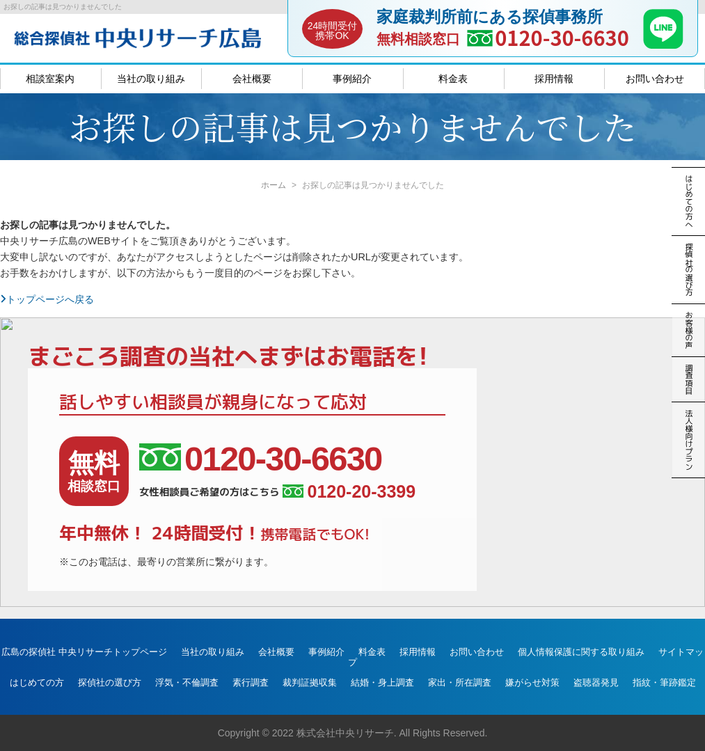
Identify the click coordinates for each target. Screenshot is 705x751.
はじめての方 (37, 682)
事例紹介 (352, 78)
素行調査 (250, 682)
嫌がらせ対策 (532, 682)
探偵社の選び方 (109, 682)
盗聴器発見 (596, 682)
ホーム (273, 185)
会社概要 (251, 78)
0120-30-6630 (562, 37)
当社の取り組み (151, 78)
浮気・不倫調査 (187, 682)
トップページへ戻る (47, 299)
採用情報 (553, 78)
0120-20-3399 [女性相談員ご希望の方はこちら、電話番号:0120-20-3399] (349, 491)
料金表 (453, 78)
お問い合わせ (655, 78)
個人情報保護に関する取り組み (581, 652)
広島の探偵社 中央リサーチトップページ (84, 652)
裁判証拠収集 (310, 682)
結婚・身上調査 (382, 682)
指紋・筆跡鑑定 (664, 682)
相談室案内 (50, 78)
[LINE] (663, 44)
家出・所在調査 (459, 682)
